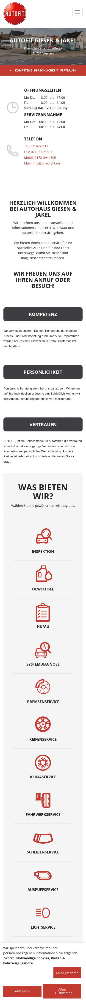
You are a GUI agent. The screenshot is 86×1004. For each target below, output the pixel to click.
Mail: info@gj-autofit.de (42, 163)
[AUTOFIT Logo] (15, 13)
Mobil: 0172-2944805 (40, 157)
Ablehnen (22, 991)
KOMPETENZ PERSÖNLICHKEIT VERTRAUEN (43, 70)
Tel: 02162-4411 (36, 146)
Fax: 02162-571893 (38, 152)
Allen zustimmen (63, 991)
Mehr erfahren (67, 973)
